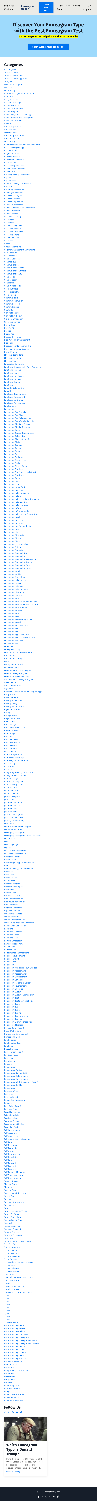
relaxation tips (11, 1091)
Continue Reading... (13, 1472)
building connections (13, 192)
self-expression (11, 1148)
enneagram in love (12, 496)
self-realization (11, 1166)
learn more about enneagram (17, 826)
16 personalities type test (16, 78)
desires (7, 331)
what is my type (11, 1385)
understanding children (15, 1331)
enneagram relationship (15, 580)
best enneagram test (14, 165)
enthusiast (9, 646)
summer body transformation (18, 1241)
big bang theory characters (17, 174)
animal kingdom (11, 111)
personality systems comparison (19, 995)
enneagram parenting (14, 550)
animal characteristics (14, 108)
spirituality (9, 1205)
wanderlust (9, 1373)
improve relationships (14, 757)
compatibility (10, 280)
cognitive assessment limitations (19, 250)
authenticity (9, 141)
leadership (9, 823)
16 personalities (11, 72)
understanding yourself (15, 1358)
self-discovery (10, 1145)
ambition (8, 96)
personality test (11, 998)
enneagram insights (13, 517)
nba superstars (11, 904)
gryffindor (8, 688)
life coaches (10, 838)
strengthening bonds (13, 1220)
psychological (10, 1040)
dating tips (9, 325)
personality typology (13, 1019)
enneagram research (13, 583)
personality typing (12, 1013)
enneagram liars (11, 532)
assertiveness (10, 132)
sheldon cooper (11, 1184)
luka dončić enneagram (15, 850)
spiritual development (14, 1202)
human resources (12, 745)
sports (7, 1208)
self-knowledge (11, 1157)
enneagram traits (12, 616)
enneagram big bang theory (17, 424)
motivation (9, 889)
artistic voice (10, 129)
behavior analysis (12, 156)
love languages (11, 844)
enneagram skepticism (14, 592)
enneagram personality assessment (20, 559)
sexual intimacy (11, 1181)
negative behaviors (13, 907)
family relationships (13, 664)
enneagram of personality (16, 544)
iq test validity (11, 793)
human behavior (11, 739)
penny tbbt (9, 946)
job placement (10, 811)
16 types (8, 81)
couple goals (10, 295)
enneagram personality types (17, 568)
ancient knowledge (12, 102)
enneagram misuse (12, 538)
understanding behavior (15, 1328)
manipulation (10, 859)
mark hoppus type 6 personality (19, 862)
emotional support (12, 382)
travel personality (12, 1289)
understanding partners (15, 1352)
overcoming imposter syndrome (19, 922)
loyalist (7, 847)
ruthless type (10, 1109)
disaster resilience (12, 337)
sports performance (13, 1214)
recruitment (10, 1061)
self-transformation (13, 1175)
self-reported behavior (14, 1172)
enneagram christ (12, 442)
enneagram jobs (11, 529)
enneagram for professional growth (20, 472)
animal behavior (11, 105)
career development (13, 204)
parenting (8, 928)
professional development (16, 1034)
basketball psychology (14, 147)
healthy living (10, 703)
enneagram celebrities (14, 436)
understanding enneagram (16, 1337)
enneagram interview (13, 520)
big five (7, 177)
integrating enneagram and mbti (19, 772)
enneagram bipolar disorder (17, 427)
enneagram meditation (14, 535)
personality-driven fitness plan (18, 1022)
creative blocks (11, 298)
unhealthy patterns (13, 1361)
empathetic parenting (14, 388)
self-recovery (10, 1169)
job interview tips (12, 805)
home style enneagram (14, 727)
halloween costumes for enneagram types (23, 691)
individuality (9, 763)
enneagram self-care (13, 586)
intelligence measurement (16, 775)
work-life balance (12, 1397)
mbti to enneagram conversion (18, 868)
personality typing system (16, 1016)
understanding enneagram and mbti (20, 1340)
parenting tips (11, 937)
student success (11, 1232)
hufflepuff (8, 736)
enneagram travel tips (14, 622)
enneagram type (12, 628)
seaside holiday (11, 1118)
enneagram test (11, 598)
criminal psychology (13, 316)
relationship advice (13, 1070)
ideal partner (10, 751)
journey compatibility (14, 820)
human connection (12, 742)
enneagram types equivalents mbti (20, 637)
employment (10, 406)
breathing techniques (14, 189)
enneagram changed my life (17, 439)
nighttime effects (12, 910)
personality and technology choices (20, 968)
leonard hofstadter (13, 829)
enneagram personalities (15, 553)
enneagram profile (12, 574)
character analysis (12, 228)
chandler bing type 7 (13, 225)
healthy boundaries (13, 700)
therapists (9, 1274)
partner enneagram (13, 940)
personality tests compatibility (18, 1001)
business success (12, 198)
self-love (8, 1160)
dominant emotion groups (16, 349)
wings (7, 1391)
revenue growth (11, 1097)
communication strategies (16, 270)
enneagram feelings (13, 463)
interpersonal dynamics (15, 781)
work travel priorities (14, 1394)
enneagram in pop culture (16, 502)
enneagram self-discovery (16, 589)
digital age (9, 334)
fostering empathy (12, 667)
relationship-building (14, 1085)
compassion (9, 277)
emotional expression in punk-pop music (22, 367)
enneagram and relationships (17, 418)
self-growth (9, 1151)
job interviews (10, 808)
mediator (8, 871)
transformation (11, 1280)
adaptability (9, 90)
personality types (12, 1010)
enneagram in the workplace (17, 511)
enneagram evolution (13, 457)
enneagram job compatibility (17, 526)
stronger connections (14, 1229)
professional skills (12, 1037)
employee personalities (14, 403)
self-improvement (12, 1154)
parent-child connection (15, 925)
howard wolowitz (12, 730)
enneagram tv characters (16, 625)
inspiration (9, 769)
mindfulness (9, 880)
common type (10, 262)
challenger (9, 219)
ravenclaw (9, 1058)
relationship (10, 1067)
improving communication (16, 760)
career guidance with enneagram (19, 207)
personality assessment (15, 971)
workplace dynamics (13, 1400)
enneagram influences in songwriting (21, 514)
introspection (10, 787)
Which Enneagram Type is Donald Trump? (21, 1449)
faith (6, 661)
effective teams (11, 361)
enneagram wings (12, 643)
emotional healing (12, 370)
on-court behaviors (13, 913)
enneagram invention (13, 523)
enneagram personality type (17, 565)
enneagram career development (19, 433)
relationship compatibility (16, 1073)
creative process (11, 307)
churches (8, 240)
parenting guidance (13, 931)
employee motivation (13, 400)
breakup (8, 186)
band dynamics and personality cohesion (23, 144)
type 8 (7, 1316)
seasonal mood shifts (14, 1124)
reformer (8, 1064)
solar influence (11, 1196)
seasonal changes (12, 1121)
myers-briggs (10, 892)
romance (8, 1103)
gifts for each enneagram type (18, 679)
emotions (8, 385)
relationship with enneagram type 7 (21, 1082)
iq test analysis (11, 790)
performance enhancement (16, 952)
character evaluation (13, 231)
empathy (8, 391)
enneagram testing (13, 610)
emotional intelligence (14, 376)
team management (13, 1256)
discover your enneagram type (18, 346)
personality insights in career (17, 983)
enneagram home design (15, 487)
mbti (6, 865)
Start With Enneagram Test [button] (48, 46)
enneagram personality (14, 556)
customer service (12, 322)
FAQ (68, 5)
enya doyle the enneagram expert (19, 652)
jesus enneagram (12, 796)
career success (11, 213)
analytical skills (11, 99)
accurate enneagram (13, 84)
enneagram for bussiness (15, 469)
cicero (7, 243)
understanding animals (14, 1325)
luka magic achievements (15, 853)
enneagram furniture (14, 475)
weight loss (9, 1379)
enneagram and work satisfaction (19, 421)
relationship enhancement (16, 1076)
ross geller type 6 (12, 1106)
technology (9, 1265)
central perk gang (12, 216)
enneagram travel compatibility (19, 619)
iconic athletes (11, 748)
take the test (10, 1244)
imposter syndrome (13, 754)
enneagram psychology (14, 577)
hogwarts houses (12, 718)
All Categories (10, 69)
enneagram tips (11, 613)
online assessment (12, 916)
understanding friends (14, 1346)
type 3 (7, 1301)
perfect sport (10, 949)
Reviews (76, 5)
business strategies (13, 195)
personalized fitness (13, 1025)
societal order (10, 1190)
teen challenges (11, 1268)
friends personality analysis (16, 676)
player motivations (12, 1031)
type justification (12, 1322)
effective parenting (12, 358)
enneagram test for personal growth (21, 604)
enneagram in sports (13, 508)
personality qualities (13, 989)
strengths (8, 1223)
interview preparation (14, 784)
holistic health (11, 721)
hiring (7, 712)
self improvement (12, 1130)
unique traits (10, 1364)
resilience (8, 1094)
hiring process (10, 715)
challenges (9, 222)
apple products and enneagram (18, 117)
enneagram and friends (15, 412)
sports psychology (12, 1217)
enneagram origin (12, 547)
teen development (12, 1271)
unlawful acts (10, 1367)
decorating (9, 328)
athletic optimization (14, 135)
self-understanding (13, 1178)
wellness (8, 1382)
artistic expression (12, 126)
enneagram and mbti (13, 415)
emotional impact (12, 373)
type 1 (7, 1295)
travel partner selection (15, 1286)
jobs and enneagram (13, 814)
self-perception (11, 1163)
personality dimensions (14, 980)
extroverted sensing (13, 658)
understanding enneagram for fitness (21, 1343)
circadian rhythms (12, 246)
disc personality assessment (17, 340)
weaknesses (9, 1376)
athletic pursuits (11, 138)
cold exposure (10, 252)
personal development (14, 956)
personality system (12, 992)
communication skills (14, 267)
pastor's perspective (13, 944)
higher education (12, 709)
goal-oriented (10, 682)
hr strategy (9, 733)
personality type (11, 1007)
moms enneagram (12, 883)
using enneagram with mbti (17, 1370)
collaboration (10, 255)
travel (7, 1283)
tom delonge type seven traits (18, 1277)
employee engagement (14, 397)
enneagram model (12, 541)
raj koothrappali (11, 1055)
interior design (11, 778)
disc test (8, 343)
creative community (13, 301)
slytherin (8, 1187)
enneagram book (12, 430)
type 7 (7, 1313)
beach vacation (11, 150)
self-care (8, 1142)
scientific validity (12, 1115)
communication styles (14, 274)
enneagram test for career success (20, 601)
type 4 (7, 1304)
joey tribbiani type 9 (13, 817)
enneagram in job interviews (17, 493)
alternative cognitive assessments (19, 93)
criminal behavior (12, 313)
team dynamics (11, 1253)
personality (9, 964)
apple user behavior (13, 120)
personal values (11, 961)
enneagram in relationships (16, 505)
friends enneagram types (16, 673)
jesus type (9, 799)
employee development (15, 394)
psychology (9, 1046)
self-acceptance (11, 1133)
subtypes (8, 1238)
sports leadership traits (15, 1211)
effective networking (13, 355)
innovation (9, 766)
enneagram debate (13, 451)
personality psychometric (15, 986)
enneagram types (12, 631)
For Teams (60, 7)
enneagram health (12, 481)
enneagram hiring (12, 484)
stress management (13, 1226)
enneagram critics (12, 448)
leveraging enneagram (14, 832)
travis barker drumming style (18, 1292)
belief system (10, 162)
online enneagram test (14, 919)
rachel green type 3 (13, 1052)
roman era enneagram (14, 1100)
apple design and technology (17, 114)
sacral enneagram (12, 1112)
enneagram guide (12, 478)
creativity (8, 310)
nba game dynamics (13, 898)
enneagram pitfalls (12, 571)
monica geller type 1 (13, 886)
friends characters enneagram (18, 670)
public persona (11, 1049)
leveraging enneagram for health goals (22, 835)
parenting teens (11, 934)
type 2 (7, 1298)
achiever (8, 87)
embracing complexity (14, 364)
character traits (11, 234)
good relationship (12, 685)
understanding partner (14, 1349)
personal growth (11, 959)
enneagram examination (15, 460)
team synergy (10, 1259)
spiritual (8, 1199)
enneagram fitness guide (15, 466)
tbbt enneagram (12, 1247)
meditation (9, 874)
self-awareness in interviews (17, 1139)
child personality (11, 237)
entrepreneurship (12, 649)
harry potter (10, 694)
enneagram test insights (15, 607)
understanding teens (14, 1355)
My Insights (86, 7)
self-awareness (11, 1136)
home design (10, 724)
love (6, 841)
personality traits (12, 1004)
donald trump (10, 352)
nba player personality (14, 901)
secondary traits (12, 1127)
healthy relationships (14, 706)
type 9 (7, 1319)
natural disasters (12, 895)
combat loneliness (12, 258)
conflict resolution (12, 286)
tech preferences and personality (19, 1262)
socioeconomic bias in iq (15, 1193)
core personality (11, 292)
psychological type (12, 1043)
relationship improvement (16, 1079)
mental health (10, 877)
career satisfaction (12, 210)
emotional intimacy (13, 379)
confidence (9, 282)
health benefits (11, 697)
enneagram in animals (14, 490)
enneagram (9, 409)
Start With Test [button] (46, 7)
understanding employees (16, 1334)
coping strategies (12, 289)
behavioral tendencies (14, 159)
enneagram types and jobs (16, 634)
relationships (10, 1088)
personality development (15, 976)
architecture (10, 123)
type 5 (7, 1307)
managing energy (12, 856)
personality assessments (15, 974)
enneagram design (12, 454)
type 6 (7, 1310)
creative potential (12, 304)
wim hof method (12, 1388)
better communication (14, 168)
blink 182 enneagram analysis (17, 183)
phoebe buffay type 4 (14, 1028)
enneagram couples (13, 445)
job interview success (14, 802)
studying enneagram (13, 1235)
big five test (10, 180)
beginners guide (11, 153)
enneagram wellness (13, 640)
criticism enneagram (13, 319)
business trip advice (13, 201)
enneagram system (13, 595)
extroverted (9, 655)
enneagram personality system (18, 562)
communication (11, 265)
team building (10, 1250)
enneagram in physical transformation (21, 499)
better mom (9, 171)
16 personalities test (13, 75)
